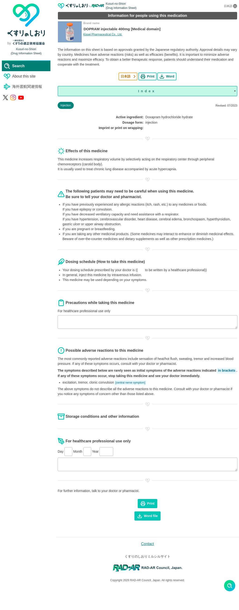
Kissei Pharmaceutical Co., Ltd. (102, 34)
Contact (147, 544)
